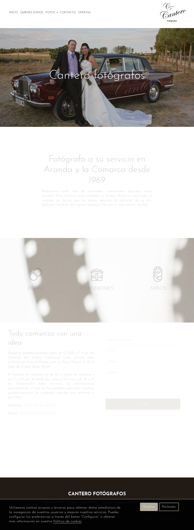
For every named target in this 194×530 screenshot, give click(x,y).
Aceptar (149, 507)
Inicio (13, 12)
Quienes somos (31, 12)
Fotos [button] (52, 12)
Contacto (68, 12)
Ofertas (84, 12)
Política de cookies (67, 521)
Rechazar (169, 507)
